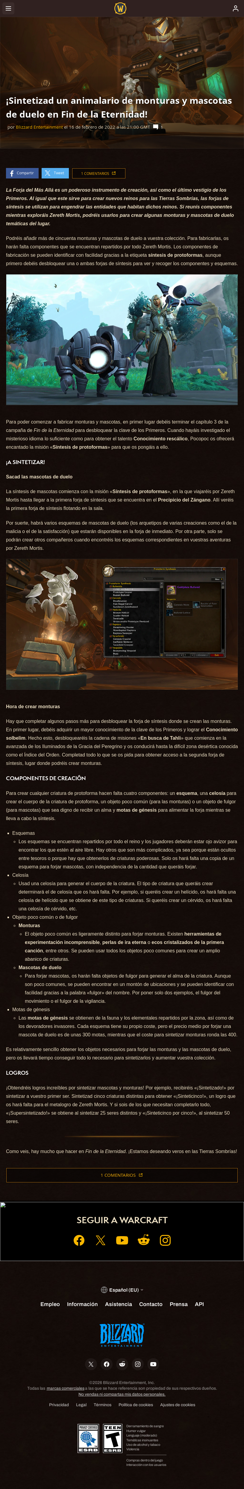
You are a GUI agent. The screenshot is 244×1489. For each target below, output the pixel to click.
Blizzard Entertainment (39, 127)
